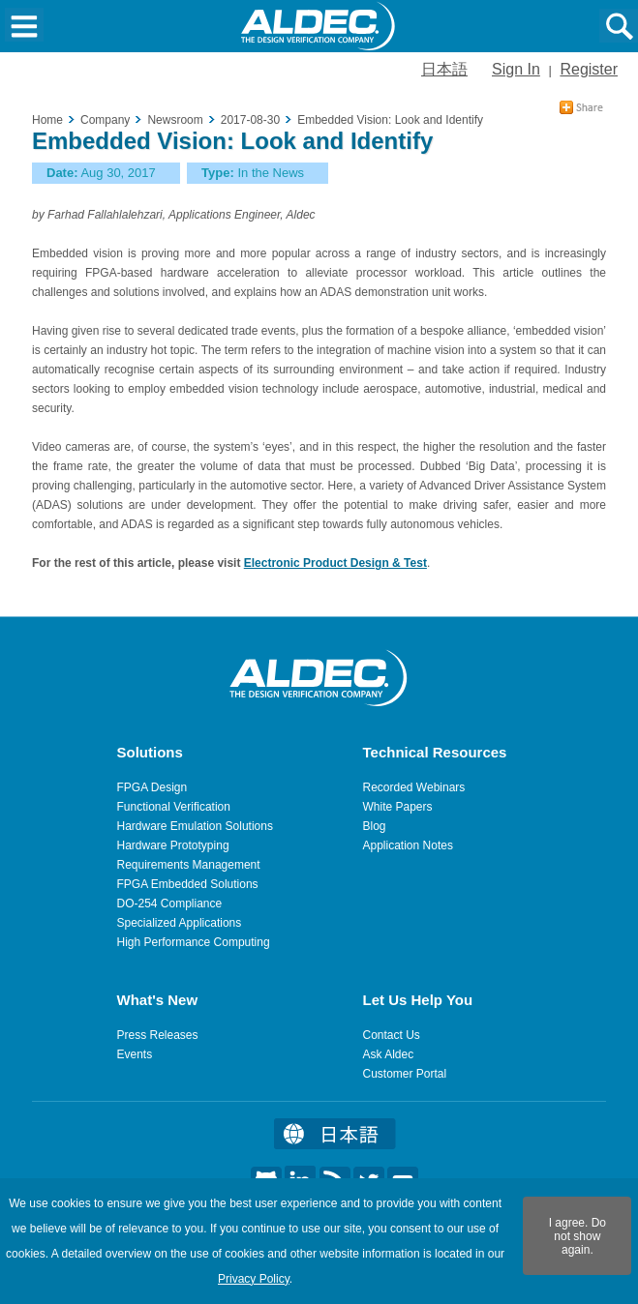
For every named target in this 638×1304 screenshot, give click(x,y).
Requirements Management (188, 865)
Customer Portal (405, 1074)
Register (589, 69)
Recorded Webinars (414, 787)
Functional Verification (173, 807)
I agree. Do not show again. (577, 1236)
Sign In (516, 69)
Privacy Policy (253, 1279)
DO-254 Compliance (170, 903)
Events (135, 1054)
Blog (374, 826)
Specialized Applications (179, 923)
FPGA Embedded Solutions (187, 884)
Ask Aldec (388, 1054)
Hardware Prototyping (173, 845)
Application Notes (408, 845)
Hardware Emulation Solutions (195, 826)
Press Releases (157, 1035)
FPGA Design (152, 787)
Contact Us (391, 1035)
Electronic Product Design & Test (335, 563)
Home (47, 120)
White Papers (398, 807)
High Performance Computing (193, 942)
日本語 (444, 69)
